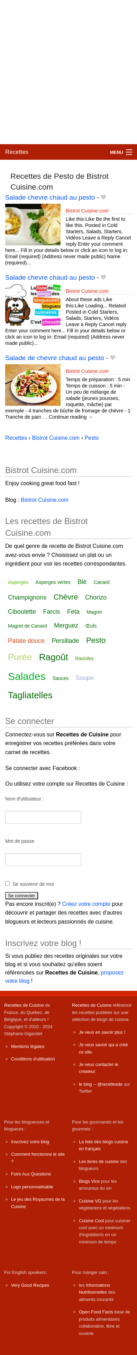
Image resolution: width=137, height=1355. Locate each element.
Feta (73, 611)
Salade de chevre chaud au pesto (54, 357)
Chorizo (96, 597)
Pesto (96, 640)
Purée (20, 657)
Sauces (61, 678)
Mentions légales (27, 1046)
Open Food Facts (96, 1311)
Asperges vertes (53, 582)
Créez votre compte (86, 904)
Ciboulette (22, 611)
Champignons (27, 597)
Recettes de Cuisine (24, 1005)
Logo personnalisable (32, 1186)
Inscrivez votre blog (30, 1141)
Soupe (85, 677)
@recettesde (109, 1084)
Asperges (18, 582)
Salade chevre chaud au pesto (50, 197)
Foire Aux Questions (31, 1174)
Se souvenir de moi (33, 884)
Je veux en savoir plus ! (102, 1032)
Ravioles (84, 658)
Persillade (65, 640)
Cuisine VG (90, 1201)
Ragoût (53, 657)
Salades (26, 676)
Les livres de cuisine (99, 1161)
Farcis (51, 611)
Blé (81, 581)
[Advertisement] (68, 72)
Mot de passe (19, 841)
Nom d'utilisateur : (24, 799)
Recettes (16, 152)
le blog (85, 1084)
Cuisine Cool (91, 1220)
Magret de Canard (27, 626)
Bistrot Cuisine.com (87, 210)
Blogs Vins (89, 1181)
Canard (102, 582)
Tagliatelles (30, 695)
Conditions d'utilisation (33, 1058)
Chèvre (66, 597)
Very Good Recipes (30, 1285)
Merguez (66, 625)
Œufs (91, 626)
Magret (94, 612)
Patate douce (26, 640)
